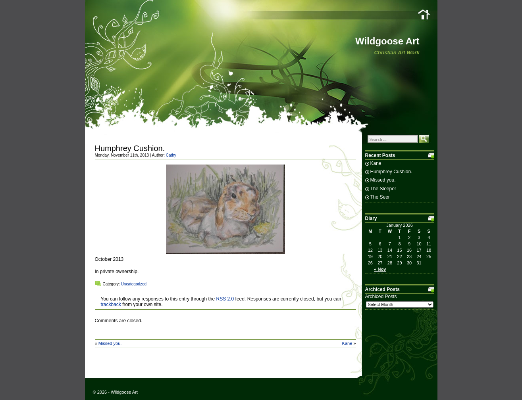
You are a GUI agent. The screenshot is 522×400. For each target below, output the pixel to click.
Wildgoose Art (387, 41)
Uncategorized (133, 284)
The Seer (380, 197)
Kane (347, 343)
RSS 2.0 (225, 299)
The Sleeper (383, 188)
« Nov (380, 269)
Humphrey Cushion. (130, 148)
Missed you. (110, 343)
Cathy (171, 155)
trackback (111, 304)
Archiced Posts (381, 296)
